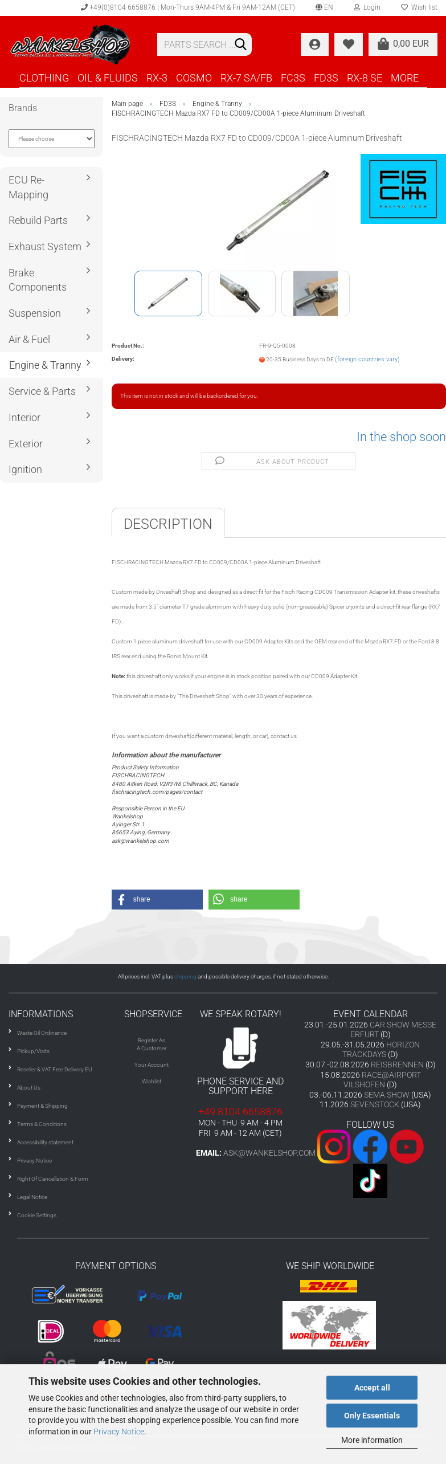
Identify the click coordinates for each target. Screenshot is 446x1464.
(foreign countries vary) (367, 359)
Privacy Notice (118, 1431)
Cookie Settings (36, 1215)
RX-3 (156, 78)
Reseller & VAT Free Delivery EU (54, 1069)
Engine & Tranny (45, 365)
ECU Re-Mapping (28, 187)
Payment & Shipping (42, 1106)
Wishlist (151, 1081)
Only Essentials (372, 1415)
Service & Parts (42, 391)
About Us (28, 1087)
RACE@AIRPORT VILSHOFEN (382, 1080)
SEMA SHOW (387, 1094)
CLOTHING (44, 78)
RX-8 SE (364, 78)
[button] (157, 900)
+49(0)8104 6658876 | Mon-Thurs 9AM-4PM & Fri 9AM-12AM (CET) (188, 7)
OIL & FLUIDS (107, 78)
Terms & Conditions (42, 1124)
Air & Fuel (29, 339)
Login (367, 7)
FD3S (326, 78)
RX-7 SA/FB (246, 78)
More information (372, 1440)
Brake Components (38, 280)
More (405, 78)
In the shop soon (401, 437)
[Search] (241, 45)
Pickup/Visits (33, 1051)
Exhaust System (45, 246)
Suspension (35, 313)
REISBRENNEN (397, 1064)
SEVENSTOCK (374, 1104)
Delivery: (123, 359)
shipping (185, 976)
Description (168, 524)
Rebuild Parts (38, 220)
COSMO (194, 78)
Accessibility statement (45, 1142)
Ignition (25, 469)
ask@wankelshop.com (269, 1152)
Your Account (151, 1065)
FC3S (293, 78)
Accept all (372, 1387)
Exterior (26, 444)
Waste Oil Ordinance (42, 1033)
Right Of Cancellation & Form (52, 1179)
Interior (24, 417)
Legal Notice (32, 1197)
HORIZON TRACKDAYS (381, 1049)
